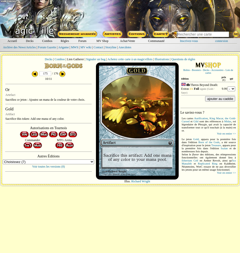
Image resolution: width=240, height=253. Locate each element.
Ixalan (224, 148)
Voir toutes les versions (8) (48, 166)
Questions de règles (183, 59)
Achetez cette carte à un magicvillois (129, 59)
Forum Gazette (47, 47)
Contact (98, 47)
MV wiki (85, 47)
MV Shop (102, 41)
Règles (65, 41)
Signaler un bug (95, 59)
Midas (227, 121)
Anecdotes (124, 47)
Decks (30, 41)
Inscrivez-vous (189, 41)
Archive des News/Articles (19, 47)
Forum (82, 41)
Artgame (63, 47)
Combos (47, 41)
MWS (74, 47)
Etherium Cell (190, 160)
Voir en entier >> (226, 133)
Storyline (111, 47)
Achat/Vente (127, 41)
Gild (196, 121)
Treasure (216, 145)
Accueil (12, 41)
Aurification (201, 118)
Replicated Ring (208, 163)
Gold (196, 139)
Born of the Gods (209, 142)
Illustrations (161, 59)
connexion (221, 41)
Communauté (156, 41)
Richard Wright (140, 181)
